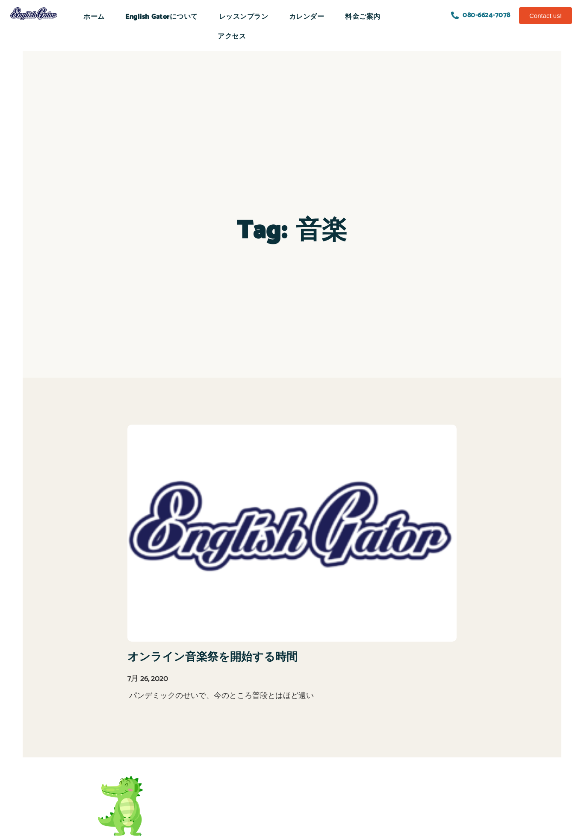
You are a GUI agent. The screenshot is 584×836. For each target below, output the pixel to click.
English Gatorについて (161, 17)
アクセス (232, 36)
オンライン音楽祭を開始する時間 (212, 657)
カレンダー (306, 17)
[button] (545, 15)
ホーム (94, 17)
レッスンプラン (243, 17)
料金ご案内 (362, 17)
